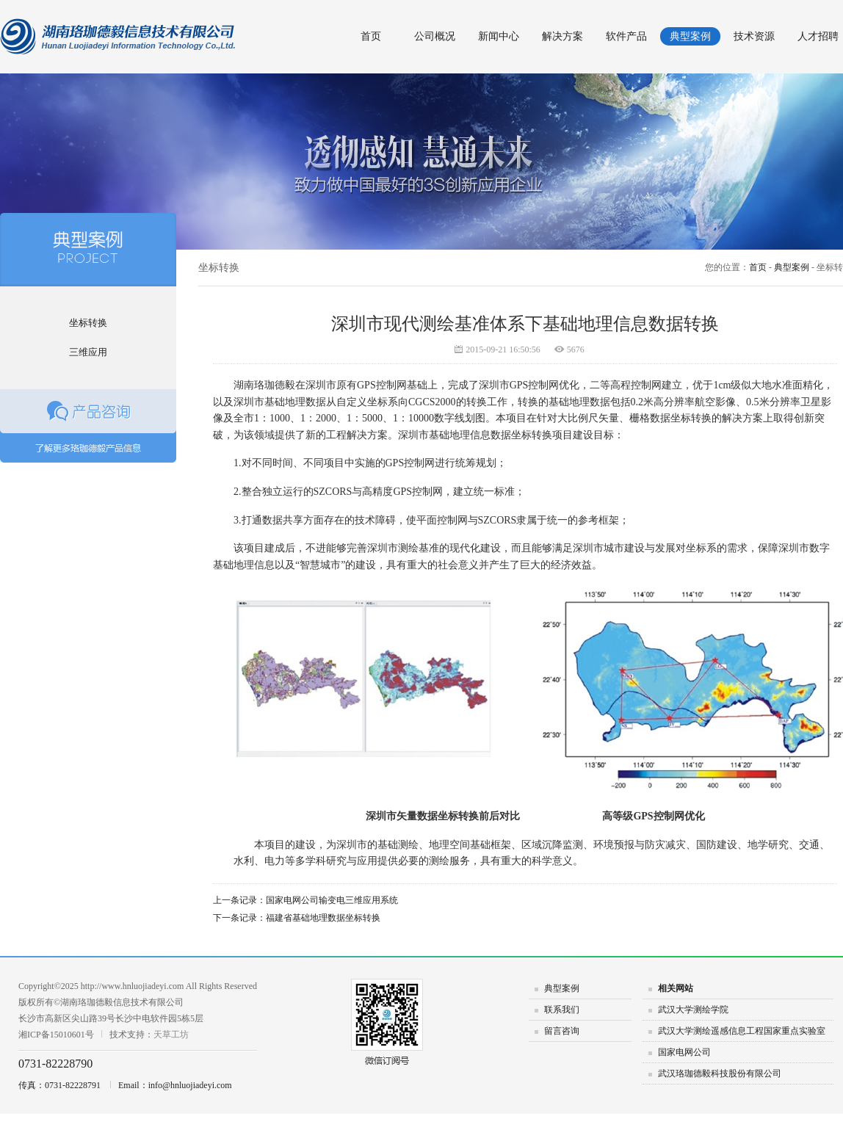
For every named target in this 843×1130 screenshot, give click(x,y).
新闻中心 (498, 36)
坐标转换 (88, 322)
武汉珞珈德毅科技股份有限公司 (719, 1073)
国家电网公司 (684, 1052)
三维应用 (88, 352)
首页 (371, 36)
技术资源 (754, 36)
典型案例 (690, 36)
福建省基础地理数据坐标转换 (323, 918)
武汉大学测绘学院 (693, 1009)
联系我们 (561, 1009)
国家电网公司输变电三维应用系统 (332, 900)
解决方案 (562, 36)
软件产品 (626, 36)
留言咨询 (561, 1031)
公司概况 (434, 36)
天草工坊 (171, 1034)
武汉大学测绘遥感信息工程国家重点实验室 (741, 1031)
